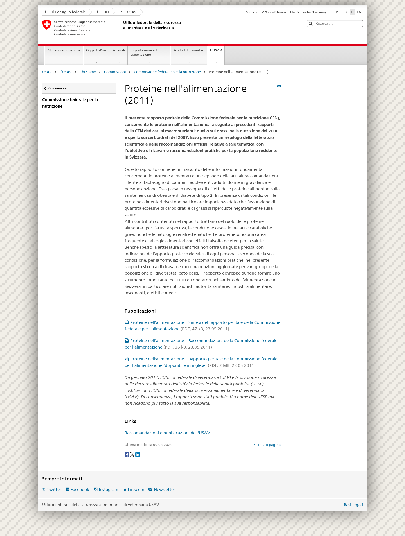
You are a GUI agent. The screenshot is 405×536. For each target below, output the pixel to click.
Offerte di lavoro (274, 12)
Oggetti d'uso (96, 50)
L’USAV (217, 52)
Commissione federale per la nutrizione (167, 71)
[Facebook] (127, 454)
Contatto (252, 12)
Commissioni (115, 71)
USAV (129, 11)
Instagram (108, 489)
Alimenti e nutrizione (63, 50)
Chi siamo (88, 71)
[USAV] (122, 28)
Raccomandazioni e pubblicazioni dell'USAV (167, 432)
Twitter (54, 489)
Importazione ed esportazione (143, 52)
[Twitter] (132, 454)
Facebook (80, 489)
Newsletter (164, 489)
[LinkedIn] (137, 454)
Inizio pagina (269, 444)
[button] (311, 23)
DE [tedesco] (338, 12)
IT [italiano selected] (352, 12)
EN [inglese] (359, 12)
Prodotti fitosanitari (188, 50)
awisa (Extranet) (314, 12)
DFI (103, 11)
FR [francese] (345, 12)
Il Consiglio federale (65, 11)
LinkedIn (136, 489)
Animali (119, 50)
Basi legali (353, 504)
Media (294, 12)
